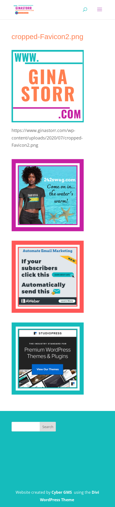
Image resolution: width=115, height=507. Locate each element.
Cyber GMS (61, 492)
